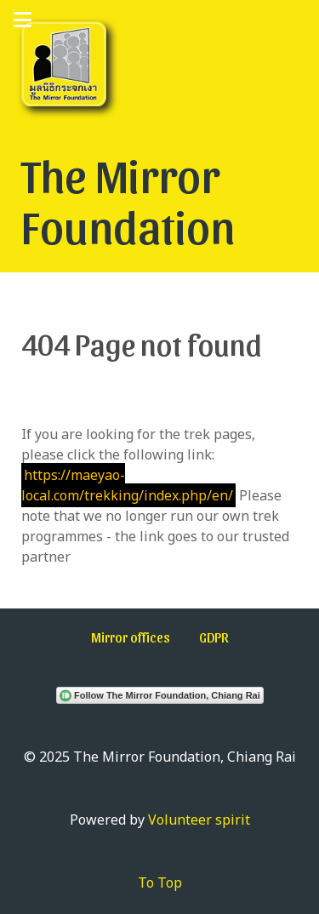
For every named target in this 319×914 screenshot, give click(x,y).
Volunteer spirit (199, 819)
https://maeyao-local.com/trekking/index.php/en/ (127, 485)
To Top (160, 882)
